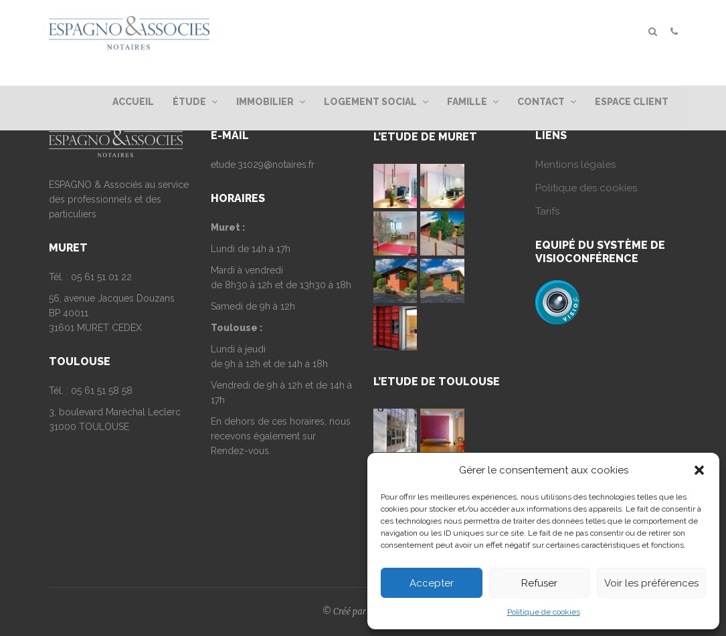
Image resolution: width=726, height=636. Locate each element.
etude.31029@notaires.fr (262, 164)
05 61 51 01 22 (101, 277)
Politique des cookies (586, 188)
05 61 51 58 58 (101, 390)
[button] (699, 470)
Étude (195, 101)
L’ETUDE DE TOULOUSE (436, 381)
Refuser (539, 583)
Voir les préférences (651, 583)
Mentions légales (575, 164)
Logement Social (376, 101)
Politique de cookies (543, 612)
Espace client (631, 101)
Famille (472, 101)
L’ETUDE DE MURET (425, 136)
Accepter (432, 583)
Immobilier (270, 101)
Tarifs (547, 211)
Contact (546, 101)
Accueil (133, 101)
